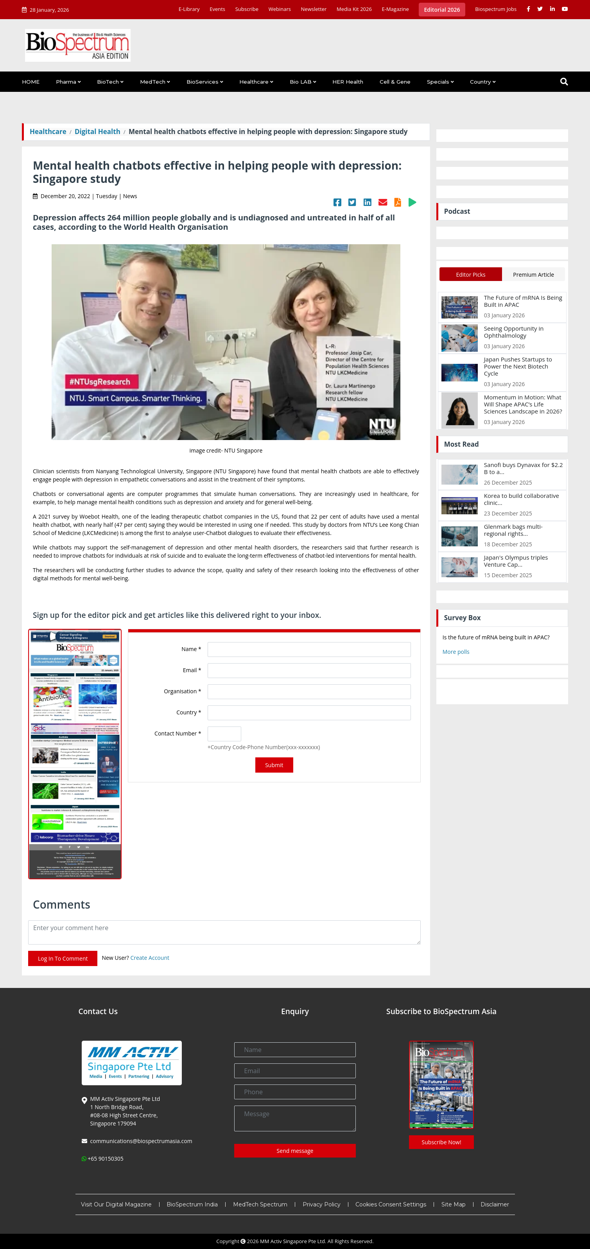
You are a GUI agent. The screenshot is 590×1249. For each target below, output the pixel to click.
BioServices (203, 82)
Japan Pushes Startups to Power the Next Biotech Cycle (518, 366)
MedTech (152, 82)
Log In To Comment (63, 958)
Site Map (453, 1204)
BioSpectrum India (192, 1204)
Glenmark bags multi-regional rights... (513, 530)
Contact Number (177, 733)
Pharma (66, 82)
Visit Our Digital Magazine (116, 1204)
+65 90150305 (106, 1158)
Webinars (280, 9)
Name (191, 649)
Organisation (182, 691)
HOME (30, 82)
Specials (438, 82)
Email (192, 670)
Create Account (149, 958)
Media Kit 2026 (354, 9)
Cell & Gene (395, 82)
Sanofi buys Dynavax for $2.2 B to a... (523, 468)
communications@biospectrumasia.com (141, 1141)
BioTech (108, 82)
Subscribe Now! (441, 1142)
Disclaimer (495, 1204)
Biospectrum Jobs (495, 9)
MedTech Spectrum (260, 1204)
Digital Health (97, 131)
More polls (456, 651)
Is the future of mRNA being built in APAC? (496, 637)
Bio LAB (301, 82)
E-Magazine (395, 9)
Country (480, 82)
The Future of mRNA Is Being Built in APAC (523, 300)
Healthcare (254, 82)
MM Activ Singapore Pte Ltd (292, 1241)
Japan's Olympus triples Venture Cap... (516, 560)
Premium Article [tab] (533, 274)
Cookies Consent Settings (390, 1204)
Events (217, 9)
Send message (295, 1150)
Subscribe (246, 9)
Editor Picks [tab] (470, 274)
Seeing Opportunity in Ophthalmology (514, 331)
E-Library (189, 9)
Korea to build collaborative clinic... (521, 499)
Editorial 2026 (442, 9)
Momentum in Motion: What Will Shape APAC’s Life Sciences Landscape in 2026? (523, 404)
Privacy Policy (322, 1204)
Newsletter (314, 9)
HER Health (347, 82)
